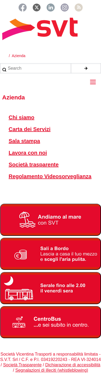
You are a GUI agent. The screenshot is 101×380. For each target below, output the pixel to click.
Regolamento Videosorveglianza (50, 176)
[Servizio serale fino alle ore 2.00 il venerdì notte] (50, 288)
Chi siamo (21, 117)
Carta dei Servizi (30, 129)
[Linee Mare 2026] (50, 220)
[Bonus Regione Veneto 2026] (50, 254)
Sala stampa (24, 141)
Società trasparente (34, 164)
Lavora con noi (28, 153)
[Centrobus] (50, 322)
